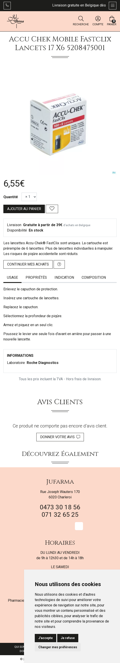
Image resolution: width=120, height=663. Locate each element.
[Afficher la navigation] (112, 5)
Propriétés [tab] (36, 277)
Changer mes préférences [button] (57, 647)
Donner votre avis (60, 437)
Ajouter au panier (24, 209)
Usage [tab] (12, 277)
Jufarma (60, 482)
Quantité (10, 197)
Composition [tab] (94, 277)
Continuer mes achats (28, 264)
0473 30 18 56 (60, 507)
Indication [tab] (64, 277)
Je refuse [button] (68, 638)
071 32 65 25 (60, 514)
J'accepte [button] (45, 638)
